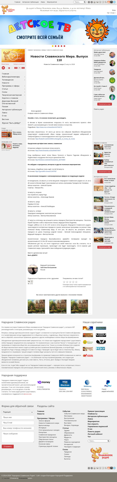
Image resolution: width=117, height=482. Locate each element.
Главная (17, 2)
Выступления (69, 418)
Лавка (43, 2)
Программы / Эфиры (46, 418)
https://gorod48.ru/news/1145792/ (45, 171)
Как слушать (93, 424)
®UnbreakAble (23, 478)
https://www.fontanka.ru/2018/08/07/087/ (48, 150)
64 (19, 67)
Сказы (4, 92)
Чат (108, 13)
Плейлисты (92, 414)
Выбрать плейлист (19, 64)
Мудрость (67, 437)
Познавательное (70, 420)
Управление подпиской (98, 426)
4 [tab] (61, 46)
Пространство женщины (48, 437)
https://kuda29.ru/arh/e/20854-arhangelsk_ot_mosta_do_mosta (55, 139)
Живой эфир (5, 64)
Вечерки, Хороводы (71, 425)
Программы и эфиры (10, 86)
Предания (68, 452)
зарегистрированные (84, 284)
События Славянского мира (74, 413)
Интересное (68, 444)
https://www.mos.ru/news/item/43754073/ (49, 127)
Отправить (8, 446)
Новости (5, 83)
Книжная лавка (44, 444)
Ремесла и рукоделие (72, 442)
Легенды (67, 456)
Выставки (67, 423)
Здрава (66, 430)
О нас (4, 116)
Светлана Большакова (48, 267)
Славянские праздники (47, 435)
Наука (66, 440)
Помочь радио (99, 109)
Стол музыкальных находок (49, 430)
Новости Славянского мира (54, 64)
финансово (28, 394)
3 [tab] (58, 46)
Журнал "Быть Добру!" (11, 123)
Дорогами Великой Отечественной (10, 102)
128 (16, 67)
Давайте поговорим (46, 441)
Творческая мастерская (12, 95)
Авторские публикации (30, 2)
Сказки (66, 454)
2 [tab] (55, 46)
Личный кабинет (95, 434)
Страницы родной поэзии (48, 446)
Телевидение (8, 80)
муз (23, 67)
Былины (67, 459)
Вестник (5, 119)
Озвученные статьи (46, 439)
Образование (69, 433)
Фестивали (68, 416)
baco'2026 (5, 478)
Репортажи (43, 432)
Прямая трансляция (96, 411)
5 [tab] (64, 46)
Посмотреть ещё (104, 104)
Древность (68, 435)
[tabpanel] (58, 30)
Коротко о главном (10, 98)
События (66, 411)
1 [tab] (52, 46)
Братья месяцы (44, 425)
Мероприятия (52, 2)
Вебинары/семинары (11, 77)
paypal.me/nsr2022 (108, 391)
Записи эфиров (44, 421)
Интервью (42, 428)
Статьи (5, 89)
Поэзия (5, 107)
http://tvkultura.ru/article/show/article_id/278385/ (50, 160)
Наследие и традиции (72, 447)
